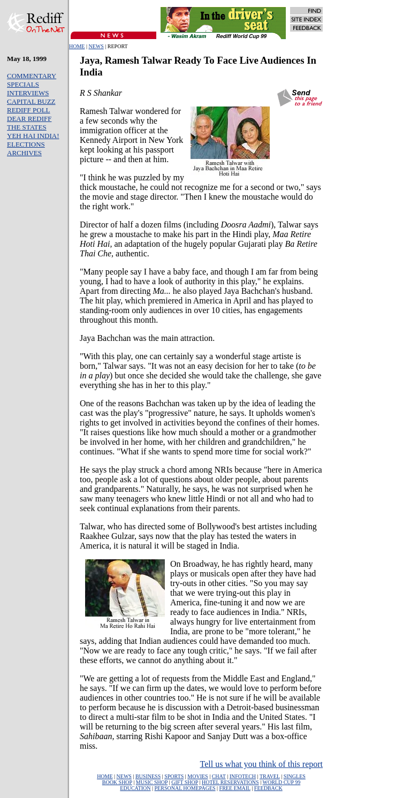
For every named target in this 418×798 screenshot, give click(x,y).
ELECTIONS (26, 144)
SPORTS (174, 776)
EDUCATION (135, 788)
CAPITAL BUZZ (31, 101)
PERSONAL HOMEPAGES (185, 788)
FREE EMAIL (234, 788)
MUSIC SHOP (152, 782)
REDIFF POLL (28, 110)
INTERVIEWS (28, 93)
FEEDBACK (268, 788)
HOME (77, 46)
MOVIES (197, 776)
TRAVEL (270, 776)
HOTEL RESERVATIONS (230, 782)
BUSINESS (148, 776)
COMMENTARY (31, 76)
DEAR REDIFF (29, 119)
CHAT (219, 776)
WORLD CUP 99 (281, 782)
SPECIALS (23, 84)
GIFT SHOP (184, 782)
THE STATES (27, 127)
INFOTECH (243, 776)
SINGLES (295, 776)
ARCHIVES (24, 153)
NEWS (95, 46)
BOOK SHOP (117, 782)
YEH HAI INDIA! (33, 136)
